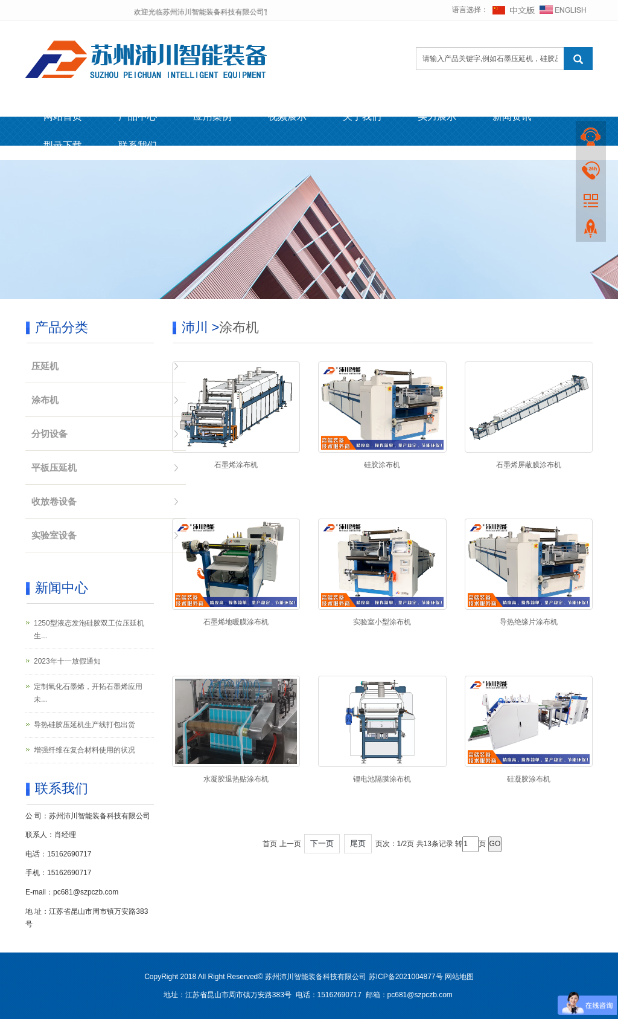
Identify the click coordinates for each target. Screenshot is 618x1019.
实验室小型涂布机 (382, 622)
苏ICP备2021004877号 (406, 976)
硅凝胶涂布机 (528, 779)
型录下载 (62, 145)
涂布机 (239, 327)
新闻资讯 (511, 116)
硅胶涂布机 (382, 465)
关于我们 (362, 116)
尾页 (358, 843)
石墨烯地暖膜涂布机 (236, 622)
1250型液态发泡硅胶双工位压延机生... (89, 629)
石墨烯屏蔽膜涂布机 (528, 465)
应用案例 (212, 116)
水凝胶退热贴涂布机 (236, 779)
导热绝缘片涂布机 (529, 622)
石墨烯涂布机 (236, 465)
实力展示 (437, 116)
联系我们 (137, 145)
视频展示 (287, 116)
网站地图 (459, 976)
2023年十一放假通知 (67, 661)
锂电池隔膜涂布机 (382, 779)
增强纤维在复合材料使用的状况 (84, 750)
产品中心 (137, 116)
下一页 (322, 843)
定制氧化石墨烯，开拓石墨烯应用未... (88, 693)
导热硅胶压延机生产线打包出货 (84, 724)
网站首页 (62, 116)
